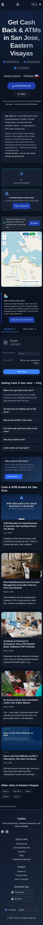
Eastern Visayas (12, 75)
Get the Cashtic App (21, 86)
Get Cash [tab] (10, 329)
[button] (4, 234)
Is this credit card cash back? (16, 448)
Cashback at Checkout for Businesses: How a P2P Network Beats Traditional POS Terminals (19, 644)
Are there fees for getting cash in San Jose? (20, 410)
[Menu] (18, 4)
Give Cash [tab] (29, 329)
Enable (34, 223)
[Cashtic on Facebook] (2, 832)
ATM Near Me (21, 844)
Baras (17, 797)
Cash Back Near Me (21, 848)
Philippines (29, 75)
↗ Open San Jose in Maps (30, 282)
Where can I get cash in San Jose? (19, 390)
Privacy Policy (21, 875)
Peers (32, 234)
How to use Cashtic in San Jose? (18, 420)
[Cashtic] (2, 4)
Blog (21, 855)
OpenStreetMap (29, 285)
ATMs (26, 234)
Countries (21, 852)
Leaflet (18, 285)
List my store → (13, 476)
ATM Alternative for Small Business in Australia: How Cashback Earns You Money (20, 526)
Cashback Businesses (21, 859)
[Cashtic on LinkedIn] (7, 832)
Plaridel (6, 797)
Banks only (35, 237)
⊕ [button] (4, 243)
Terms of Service (21, 879)
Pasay (6, 791)
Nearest (26, 237)
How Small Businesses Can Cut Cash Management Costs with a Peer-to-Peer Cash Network (21, 585)
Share (21, 94)
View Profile (21, 372)
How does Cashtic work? (14, 440)
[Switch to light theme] (40, 4)
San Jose (17, 791)
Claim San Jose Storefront (21, 320)
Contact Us (21, 871)
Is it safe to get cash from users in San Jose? (20, 429)
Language (10, 910)
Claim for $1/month (22, 206)
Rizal (28, 791)
